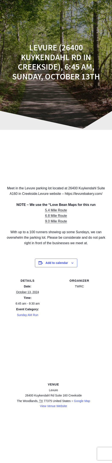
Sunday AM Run (27, 315)
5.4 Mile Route (56, 210)
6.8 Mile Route (56, 216)
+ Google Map (80, 401)
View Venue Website (53, 406)
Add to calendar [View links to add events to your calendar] (57, 263)
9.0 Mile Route (56, 221)
